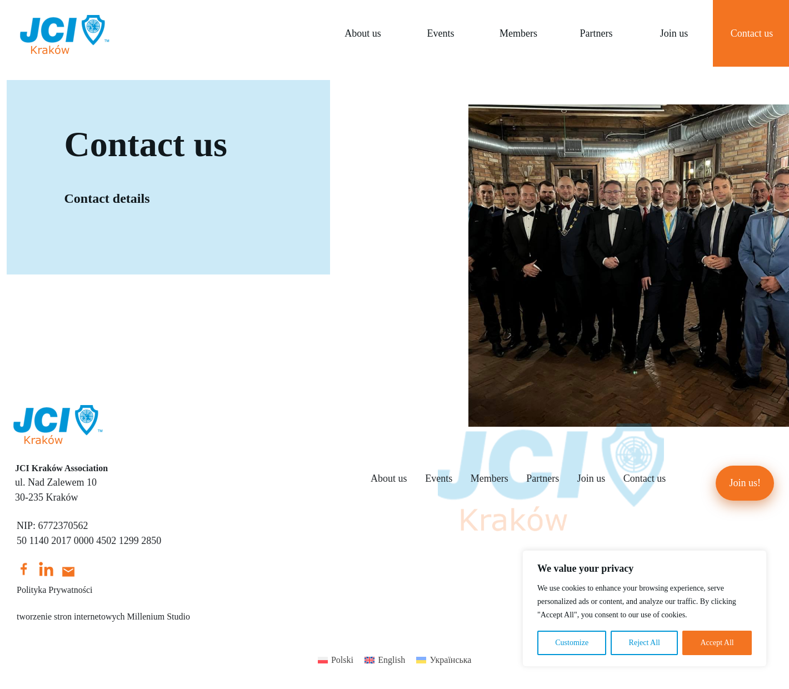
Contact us (644, 478)
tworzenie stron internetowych (71, 616)
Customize (571, 642)
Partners (596, 33)
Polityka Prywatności (54, 590)
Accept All (716, 642)
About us (362, 33)
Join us (674, 33)
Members (518, 33)
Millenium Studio (158, 616)
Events (440, 33)
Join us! (745, 482)
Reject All (644, 642)
